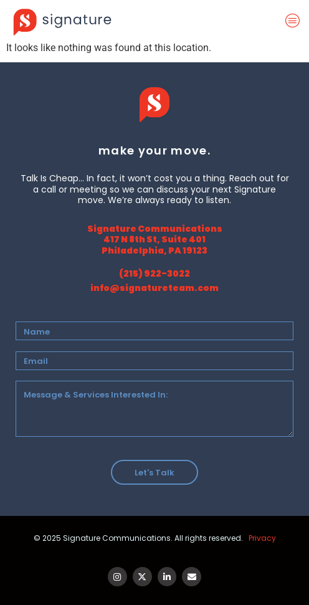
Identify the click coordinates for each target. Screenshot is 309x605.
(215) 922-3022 (154, 273)
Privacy (262, 538)
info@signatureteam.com (154, 288)
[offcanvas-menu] (295, 21)
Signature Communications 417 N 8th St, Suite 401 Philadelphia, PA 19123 (154, 239)
